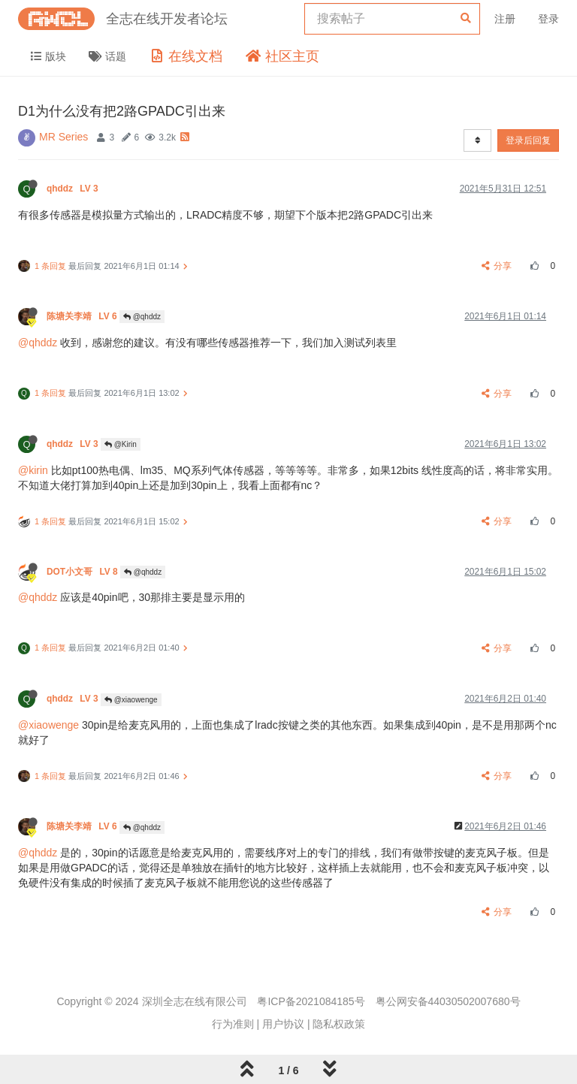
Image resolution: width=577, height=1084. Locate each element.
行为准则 (233, 1024)
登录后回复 (528, 140)
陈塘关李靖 (83, 316)
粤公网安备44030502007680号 (448, 1001)
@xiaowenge (131, 700)
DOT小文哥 (83, 571)
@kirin (33, 470)
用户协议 (283, 1024)
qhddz (74, 188)
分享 (497, 266)
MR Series (63, 137)
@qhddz (142, 317)
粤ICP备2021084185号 (310, 1001)
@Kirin (120, 444)
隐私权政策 (339, 1024)
